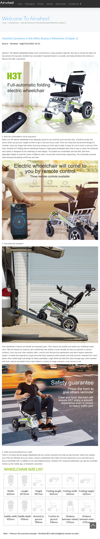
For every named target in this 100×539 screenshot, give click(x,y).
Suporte (50, 4)
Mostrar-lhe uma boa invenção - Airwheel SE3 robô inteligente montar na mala (44, 533)
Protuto (40, 4)
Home (4, 23)
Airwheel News (14, 23)
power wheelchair (30, 455)
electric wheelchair (20, 53)
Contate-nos (73, 4)
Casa (20, 4)
